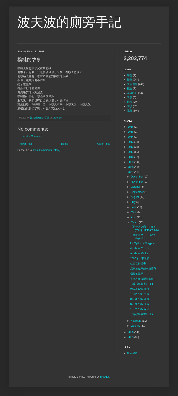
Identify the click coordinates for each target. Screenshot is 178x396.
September (137, 192)
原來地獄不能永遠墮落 (143, 268)
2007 (131, 172)
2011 (131, 151)
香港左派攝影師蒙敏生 (143, 278)
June (134, 207)
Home (64, 143)
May (134, 212)
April (134, 217)
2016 (131, 126)
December (137, 176)
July (133, 202)
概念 (129, 88)
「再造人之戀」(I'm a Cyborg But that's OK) (144, 228)
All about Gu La (139, 253)
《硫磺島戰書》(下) (141, 283)
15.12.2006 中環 (139, 294)
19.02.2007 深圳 (139, 309)
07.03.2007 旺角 (139, 288)
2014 (131, 136)
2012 (131, 146)
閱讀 (129, 106)
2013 (131, 141)
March (135, 222)
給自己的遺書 (138, 263)
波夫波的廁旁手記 (69, 22)
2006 (131, 332)
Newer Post (25, 143)
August (135, 197)
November (137, 181)
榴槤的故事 (136, 273)
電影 (129, 110)
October (136, 186)
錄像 (129, 101)
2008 (131, 167)
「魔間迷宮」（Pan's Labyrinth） (142, 236)
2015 (131, 131)
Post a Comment (32, 136)
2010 (131, 157)
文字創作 (132, 84)
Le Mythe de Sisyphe (142, 243)
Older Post (103, 143)
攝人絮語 (132, 353)
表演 (129, 97)
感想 (129, 75)
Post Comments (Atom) (46, 150)
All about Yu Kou (140, 248)
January (136, 325)
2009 (131, 162)
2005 (131, 337)
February (136, 320)
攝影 (129, 79)
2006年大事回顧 (139, 258)
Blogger (104, 376)
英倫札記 (132, 93)
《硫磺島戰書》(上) (141, 314)
